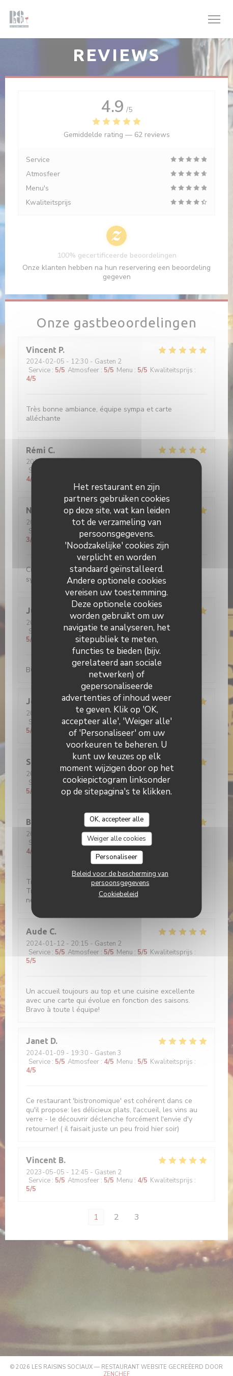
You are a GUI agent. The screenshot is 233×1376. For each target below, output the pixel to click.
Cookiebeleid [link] (118, 893)
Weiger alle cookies (116, 838)
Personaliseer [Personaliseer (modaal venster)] (116, 857)
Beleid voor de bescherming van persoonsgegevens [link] (120, 878)
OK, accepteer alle (116, 819)
